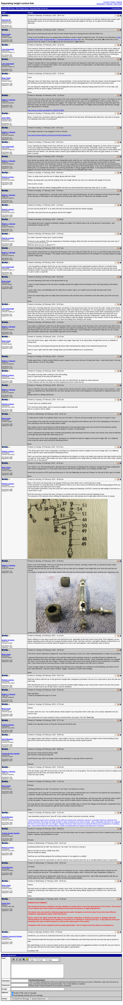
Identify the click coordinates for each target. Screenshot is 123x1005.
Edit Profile (118, 4)
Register (109, 4)
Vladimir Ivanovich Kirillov (12, 936)
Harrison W (6, 20)
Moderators (101, 4)
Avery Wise (6, 118)
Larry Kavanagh (8, 49)
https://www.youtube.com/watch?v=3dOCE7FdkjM (46, 110)
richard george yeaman (11, 753)
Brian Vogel (6, 34)
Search (119, 2)
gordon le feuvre (8, 640)
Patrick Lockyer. (8, 177)
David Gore (6, 903)
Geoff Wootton (7, 739)
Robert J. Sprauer (8, 100)
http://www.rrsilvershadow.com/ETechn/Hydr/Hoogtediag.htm (49, 135)
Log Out (106, 2)
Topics (113, 2)
